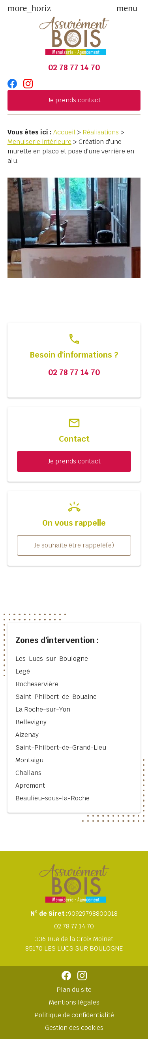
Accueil (64, 132)
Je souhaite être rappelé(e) (74, 545)
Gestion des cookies (74, 1028)
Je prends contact (74, 100)
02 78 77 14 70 (74, 68)
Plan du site (74, 989)
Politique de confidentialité (74, 1015)
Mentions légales (74, 1002)
